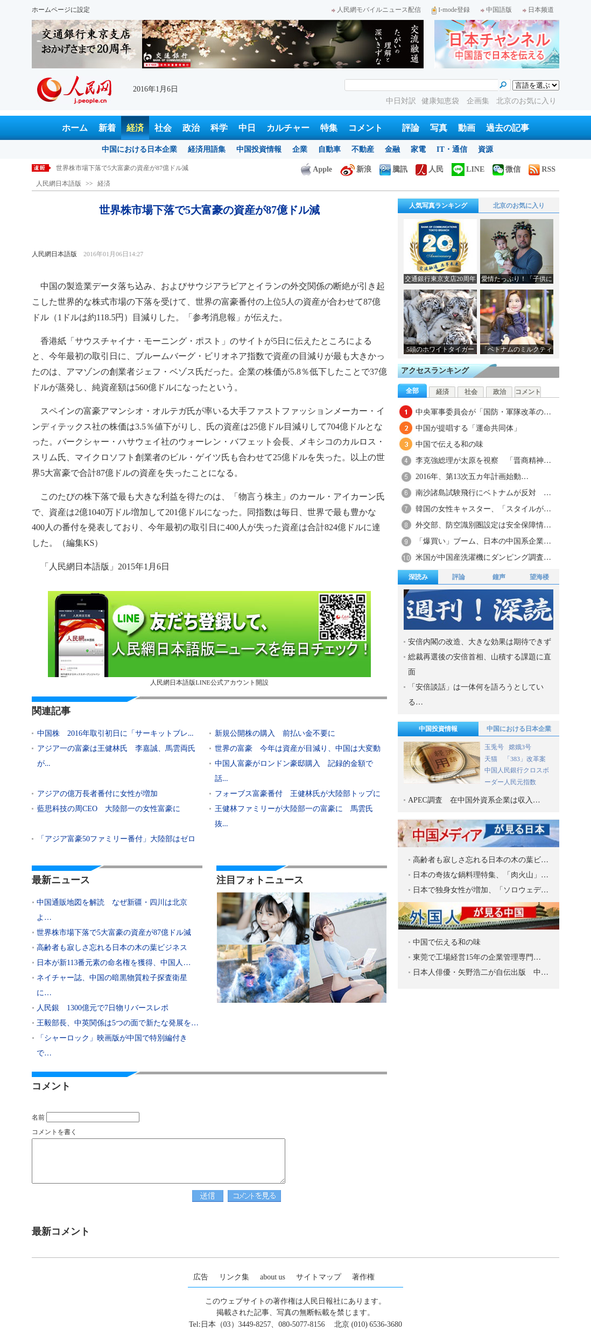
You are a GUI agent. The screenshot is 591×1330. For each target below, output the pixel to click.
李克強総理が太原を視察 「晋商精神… (483, 460)
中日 (247, 127)
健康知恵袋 (441, 101)
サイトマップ (318, 1277)
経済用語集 (207, 149)
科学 (219, 127)
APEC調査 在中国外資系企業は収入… (474, 800)
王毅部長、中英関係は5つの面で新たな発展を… (118, 1023)
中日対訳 (401, 101)
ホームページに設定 (61, 9)
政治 (191, 127)
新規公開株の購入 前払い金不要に (275, 733)
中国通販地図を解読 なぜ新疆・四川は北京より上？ (133, 168)
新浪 (355, 169)
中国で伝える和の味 (449, 444)
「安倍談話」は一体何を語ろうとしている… (476, 694)
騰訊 (393, 169)
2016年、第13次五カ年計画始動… (472, 477)
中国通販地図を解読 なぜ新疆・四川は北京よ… (112, 909)
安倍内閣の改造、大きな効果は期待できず (479, 642)
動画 (466, 127)
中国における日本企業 (139, 149)
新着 (107, 127)
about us (272, 1277)
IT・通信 (452, 149)
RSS (542, 169)
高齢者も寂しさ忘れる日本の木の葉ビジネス (112, 948)
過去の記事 (507, 127)
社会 (163, 127)
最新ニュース (61, 880)
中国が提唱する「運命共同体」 (468, 428)
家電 (418, 149)
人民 (430, 169)
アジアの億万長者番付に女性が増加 (97, 794)
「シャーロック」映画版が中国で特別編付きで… (112, 1045)
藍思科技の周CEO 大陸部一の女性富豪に (108, 809)
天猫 (491, 759)
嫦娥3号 (520, 747)
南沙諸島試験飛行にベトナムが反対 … (483, 493)
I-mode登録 (451, 9)
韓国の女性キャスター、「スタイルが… (483, 509)
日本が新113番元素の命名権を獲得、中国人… (114, 963)
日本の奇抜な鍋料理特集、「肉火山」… (480, 875)
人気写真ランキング (438, 205)
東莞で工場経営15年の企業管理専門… (477, 957)
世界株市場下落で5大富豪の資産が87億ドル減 (114, 932)
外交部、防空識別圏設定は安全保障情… (483, 525)
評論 (410, 127)
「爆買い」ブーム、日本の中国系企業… (483, 541)
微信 (506, 169)
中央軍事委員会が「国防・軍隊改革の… (483, 412)
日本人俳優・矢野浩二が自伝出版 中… (480, 972)
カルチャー (287, 127)
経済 (135, 127)
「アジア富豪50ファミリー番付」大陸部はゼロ (116, 839)
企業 (299, 149)
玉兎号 (494, 747)
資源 (485, 149)
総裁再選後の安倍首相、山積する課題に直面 (479, 664)
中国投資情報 (259, 149)
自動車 (329, 149)
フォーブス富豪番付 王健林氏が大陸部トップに (298, 794)
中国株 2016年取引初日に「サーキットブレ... (115, 733)
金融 (392, 149)
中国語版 (496, 9)
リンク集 (234, 1277)
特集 (328, 127)
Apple (316, 169)
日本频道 (538, 9)
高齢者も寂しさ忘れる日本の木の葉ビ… (480, 860)
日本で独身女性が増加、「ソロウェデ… (480, 890)
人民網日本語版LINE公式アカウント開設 (209, 638)
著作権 (363, 1277)
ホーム (75, 127)
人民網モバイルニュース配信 (376, 9)
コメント (365, 127)
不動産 (362, 149)
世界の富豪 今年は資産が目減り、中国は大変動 (298, 748)
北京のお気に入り (526, 101)
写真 (438, 127)
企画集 (479, 101)
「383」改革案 (525, 759)
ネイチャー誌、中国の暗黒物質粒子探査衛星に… (112, 985)
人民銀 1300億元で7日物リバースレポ (102, 1008)
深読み (418, 577)
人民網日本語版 (58, 183)
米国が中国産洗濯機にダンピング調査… (483, 557)
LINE (468, 169)
